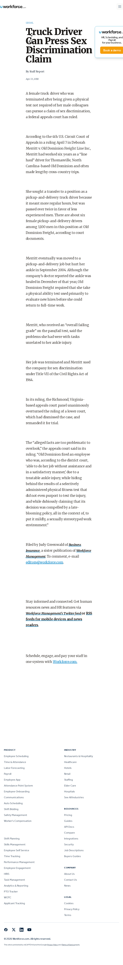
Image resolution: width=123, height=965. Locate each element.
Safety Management (15, 815)
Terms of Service (68, 945)
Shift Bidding (11, 809)
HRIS (6, 873)
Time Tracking (12, 856)
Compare (69, 832)
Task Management (14, 879)
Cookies (69, 903)
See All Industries (74, 797)
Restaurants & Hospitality (78, 756)
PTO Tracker (11, 891)
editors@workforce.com (44, 562)
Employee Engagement (17, 868)
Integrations (71, 838)
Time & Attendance (15, 762)
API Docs (69, 826)
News (67, 885)
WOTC (7, 897)
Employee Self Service (16, 850)
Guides (68, 820)
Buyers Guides (72, 856)
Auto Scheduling (13, 803)
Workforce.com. (65, 662)
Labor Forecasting (14, 767)
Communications (14, 797)
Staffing (68, 779)
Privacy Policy (71, 909)
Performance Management (19, 862)
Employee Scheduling (16, 756)
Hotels (68, 767)
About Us (69, 873)
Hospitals (69, 791)
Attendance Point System (18, 785)
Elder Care (70, 785)
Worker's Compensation (17, 820)
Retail (67, 773)
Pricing (68, 815)
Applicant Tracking (14, 903)
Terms (67, 915)
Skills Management (14, 844)
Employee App (12, 779)
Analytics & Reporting (16, 885)
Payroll (7, 773)
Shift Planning (12, 838)
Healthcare (70, 762)
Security (69, 844)
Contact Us (70, 879)
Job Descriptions (74, 850)
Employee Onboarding (17, 791)
